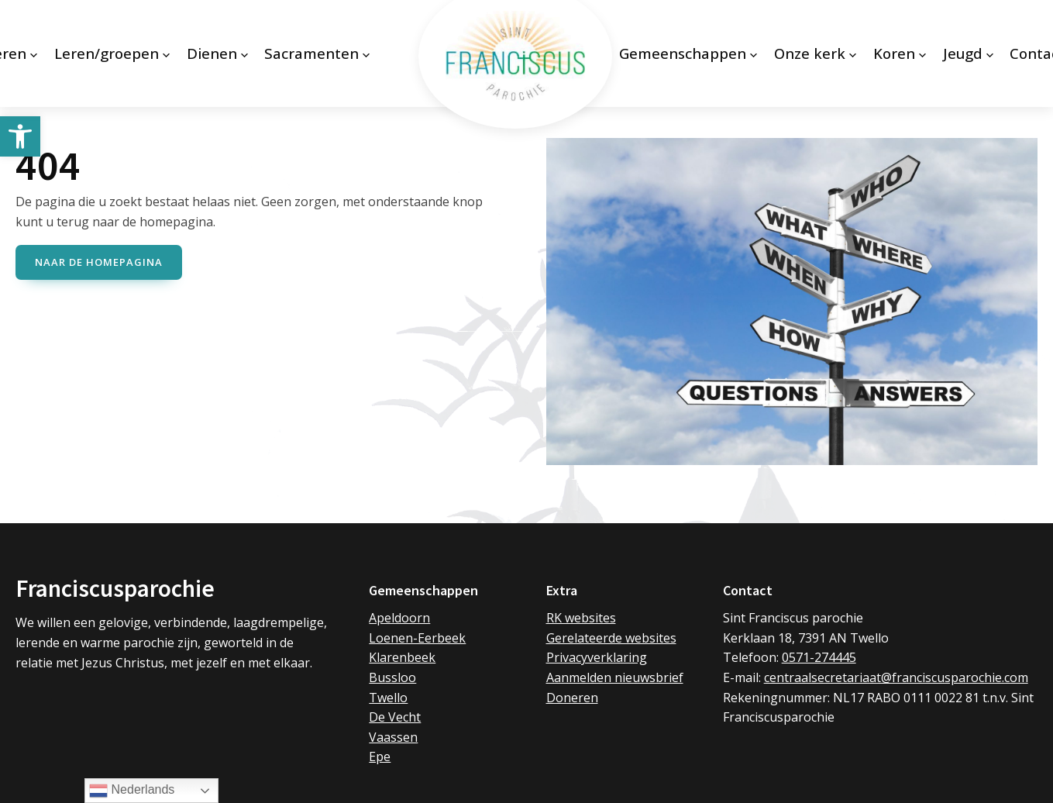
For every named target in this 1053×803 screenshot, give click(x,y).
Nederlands (131, 790)
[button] (20, 136)
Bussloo (392, 679)
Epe (380, 758)
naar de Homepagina (99, 267)
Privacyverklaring (596, 658)
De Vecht (395, 718)
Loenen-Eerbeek (417, 639)
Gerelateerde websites (611, 639)
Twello (388, 698)
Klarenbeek (402, 658)
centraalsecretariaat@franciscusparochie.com (896, 679)
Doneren (572, 698)
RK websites (581, 619)
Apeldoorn (399, 619)
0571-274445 (819, 658)
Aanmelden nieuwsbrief (614, 679)
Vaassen (393, 738)
